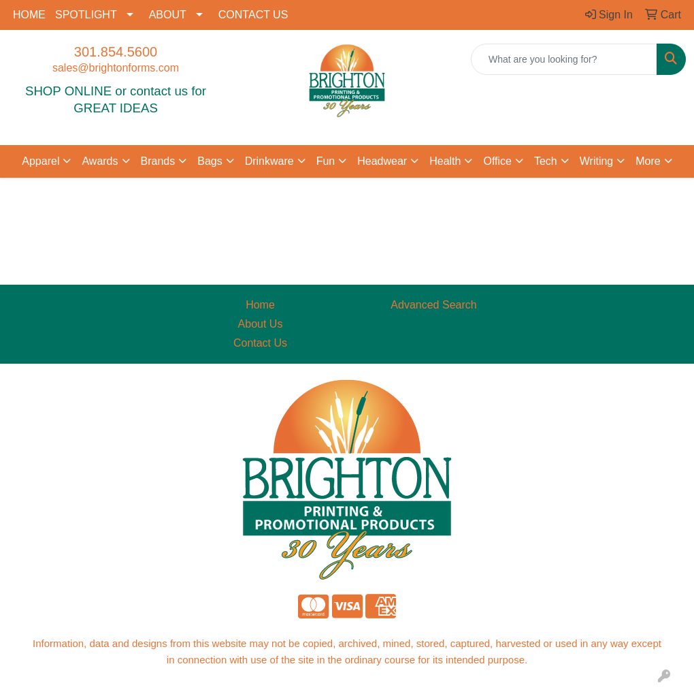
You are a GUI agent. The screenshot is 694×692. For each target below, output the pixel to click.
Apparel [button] (40, 161)
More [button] (647, 161)
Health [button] (445, 161)
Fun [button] (325, 161)
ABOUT (167, 14)
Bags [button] (209, 161)
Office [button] (497, 161)
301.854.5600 (115, 51)
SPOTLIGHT (86, 14)
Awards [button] (100, 161)
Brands (158, 161)
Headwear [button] (382, 161)
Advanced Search (433, 305)
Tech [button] (545, 161)
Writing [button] (597, 161)
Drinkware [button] (269, 161)
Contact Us (260, 343)
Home (260, 305)
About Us (260, 324)
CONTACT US (253, 14)
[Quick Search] (564, 59)
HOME (29, 14)
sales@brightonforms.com (115, 68)
